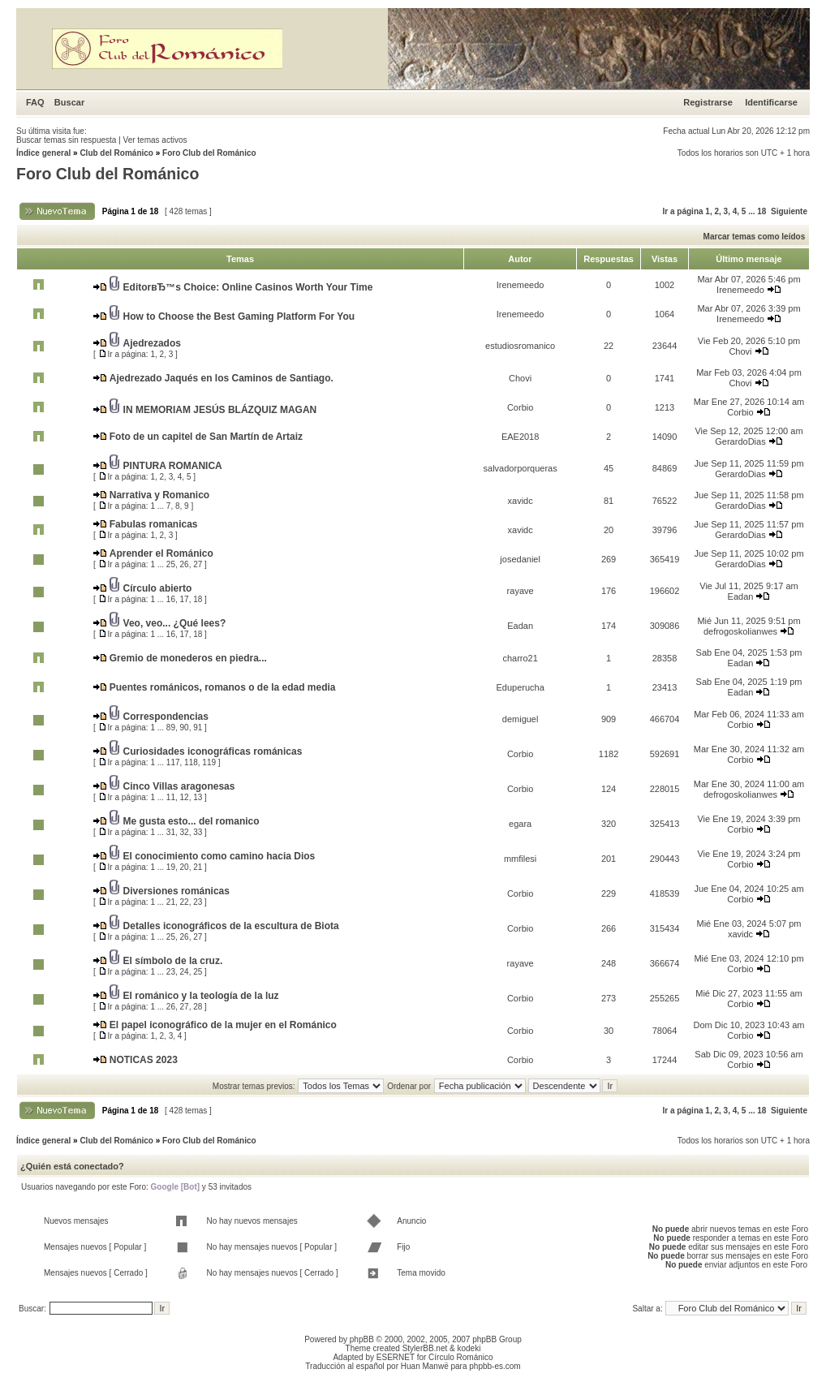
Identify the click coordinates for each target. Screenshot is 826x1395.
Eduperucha (520, 687)
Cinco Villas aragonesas (179, 786)
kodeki (468, 1348)
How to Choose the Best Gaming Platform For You (239, 316)
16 (170, 599)
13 (197, 797)
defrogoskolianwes (740, 631)
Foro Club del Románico (209, 153)
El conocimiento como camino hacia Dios (219, 856)
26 (184, 564)
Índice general (43, 153)
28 (197, 1006)
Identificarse (771, 102)
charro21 (519, 658)
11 (170, 797)
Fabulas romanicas (154, 524)
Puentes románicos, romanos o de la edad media (223, 687)
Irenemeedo (520, 285)
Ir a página (683, 211)
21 (197, 867)
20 (184, 867)
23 (197, 902)
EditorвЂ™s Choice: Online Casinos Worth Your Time (248, 287)
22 (184, 902)
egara (520, 824)
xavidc (520, 501)
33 (197, 832)
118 (191, 762)
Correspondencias (166, 716)
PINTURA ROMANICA (172, 465)
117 (173, 762)
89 (170, 727)
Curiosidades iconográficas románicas (213, 751)
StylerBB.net (425, 1348)
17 (184, 599)
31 (170, 832)
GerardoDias (740, 441)
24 (184, 971)
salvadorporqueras (520, 468)
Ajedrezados (152, 343)
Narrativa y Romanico (159, 495)
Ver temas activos (155, 140)
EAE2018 (520, 436)
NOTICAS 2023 (144, 1060)
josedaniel (520, 559)
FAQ (35, 102)
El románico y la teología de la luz (201, 995)
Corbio (520, 407)
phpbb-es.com (494, 1366)
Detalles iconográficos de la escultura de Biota (231, 926)
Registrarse (708, 102)
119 (209, 762)
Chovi (740, 351)
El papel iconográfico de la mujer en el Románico (223, 1025)
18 (761, 211)
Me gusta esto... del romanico (191, 821)
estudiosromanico (520, 346)
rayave (520, 591)
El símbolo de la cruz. (173, 961)
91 (197, 727)
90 (184, 727)
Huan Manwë (425, 1366)
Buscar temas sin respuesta (66, 140)
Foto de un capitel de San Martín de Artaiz (206, 436)
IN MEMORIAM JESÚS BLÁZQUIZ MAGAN (220, 409)
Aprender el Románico (161, 553)
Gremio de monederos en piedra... (188, 658)
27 (197, 564)
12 (184, 797)
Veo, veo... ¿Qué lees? (174, 623)
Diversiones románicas (176, 891)
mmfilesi (520, 858)
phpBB (362, 1339)
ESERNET (395, 1357)
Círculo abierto (157, 588)
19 (170, 867)
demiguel (520, 719)
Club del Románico (116, 153)
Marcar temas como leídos (754, 236)
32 (184, 832)
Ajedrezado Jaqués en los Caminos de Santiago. (221, 378)
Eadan (741, 596)
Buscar (69, 102)
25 (170, 564)
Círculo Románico (460, 1357)
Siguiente (789, 211)
